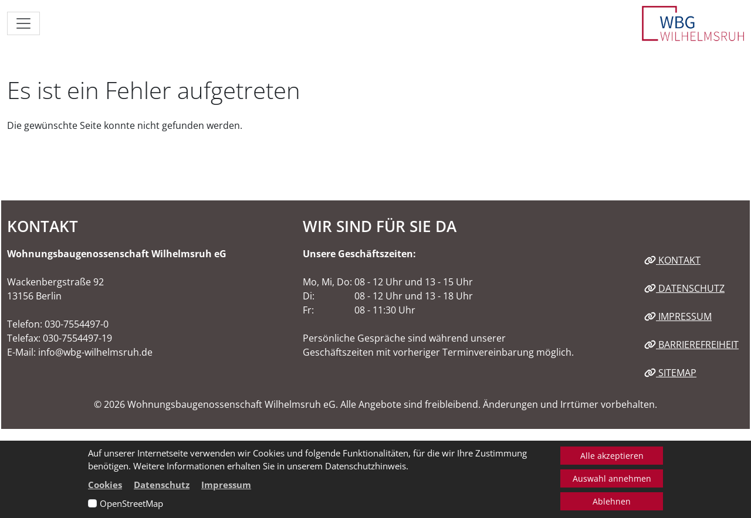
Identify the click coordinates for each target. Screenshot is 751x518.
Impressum (678, 316)
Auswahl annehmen (612, 478)
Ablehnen (612, 501)
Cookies (105, 484)
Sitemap (670, 372)
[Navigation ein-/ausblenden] (23, 23)
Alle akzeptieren (612, 455)
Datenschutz (684, 288)
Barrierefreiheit (691, 344)
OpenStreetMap (131, 503)
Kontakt (672, 260)
